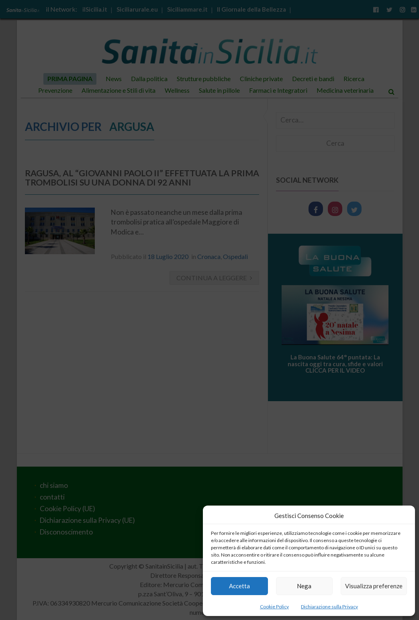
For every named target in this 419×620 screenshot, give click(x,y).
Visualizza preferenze (374, 585)
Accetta (239, 585)
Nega (304, 585)
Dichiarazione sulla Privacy (329, 607)
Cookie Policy (274, 607)
